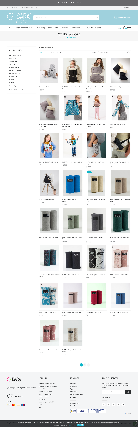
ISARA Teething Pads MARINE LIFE (49, 312)
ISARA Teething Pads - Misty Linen (48, 237)
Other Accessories (14, 74)
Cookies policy (72, 425)
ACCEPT (80, 425)
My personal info (75, 389)
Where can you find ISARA (46, 402)
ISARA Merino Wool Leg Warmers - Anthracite (120, 163)
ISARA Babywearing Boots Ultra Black (120, 87)
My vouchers (73, 391)
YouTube (113, 404)
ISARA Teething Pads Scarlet (94, 312)
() (119, 27)
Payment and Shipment (45, 391)
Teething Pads (13, 61)
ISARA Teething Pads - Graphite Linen (95, 238)
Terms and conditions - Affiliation (48, 386)
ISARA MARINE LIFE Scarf (117, 124)
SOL (40, 407)
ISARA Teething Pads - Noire (70, 275)
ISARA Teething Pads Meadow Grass (49, 350)
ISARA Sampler (13, 80)
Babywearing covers (15, 55)
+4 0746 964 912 (12, 7)
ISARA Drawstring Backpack (46, 199)
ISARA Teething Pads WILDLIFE (119, 275)
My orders (73, 383)
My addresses (74, 386)
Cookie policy (42, 399)
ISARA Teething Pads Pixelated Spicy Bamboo (49, 275)
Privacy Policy (42, 389)
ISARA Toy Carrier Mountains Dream (72, 162)
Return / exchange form (45, 394)
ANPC (40, 405)
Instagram (123, 404)
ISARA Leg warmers (15, 77)
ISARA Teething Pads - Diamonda (95, 275)
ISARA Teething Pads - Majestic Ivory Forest (72, 350)
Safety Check (74, 406)
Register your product (76, 394)
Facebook (104, 404)
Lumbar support (13, 86)
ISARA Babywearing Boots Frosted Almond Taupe (48, 125)
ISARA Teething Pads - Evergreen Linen (119, 238)
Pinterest (118, 404)
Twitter (108, 404)
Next (88, 365)
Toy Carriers (12, 64)
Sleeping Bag (13, 58)
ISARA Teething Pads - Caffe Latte (71, 312)
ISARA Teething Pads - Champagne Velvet (120, 200)
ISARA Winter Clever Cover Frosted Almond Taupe (96, 88)
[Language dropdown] (128, 413)
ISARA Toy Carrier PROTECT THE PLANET (95, 125)
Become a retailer (43, 397)
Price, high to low (113, 53)
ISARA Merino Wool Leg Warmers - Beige (96, 163)
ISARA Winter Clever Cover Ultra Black (71, 88)
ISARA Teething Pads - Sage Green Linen (72, 238)
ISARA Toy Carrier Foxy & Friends (48, 162)
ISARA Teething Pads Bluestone (119, 312)
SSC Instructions (74, 403)
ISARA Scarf (12, 83)
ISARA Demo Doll (14, 67)
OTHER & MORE (16, 50)
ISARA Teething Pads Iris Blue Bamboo (70, 200)
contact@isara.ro (27, 7)
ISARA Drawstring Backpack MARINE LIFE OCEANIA (72, 125)
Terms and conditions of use (47, 383)
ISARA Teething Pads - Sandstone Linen (95, 200)
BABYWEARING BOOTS (16, 89)
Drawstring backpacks (15, 71)
